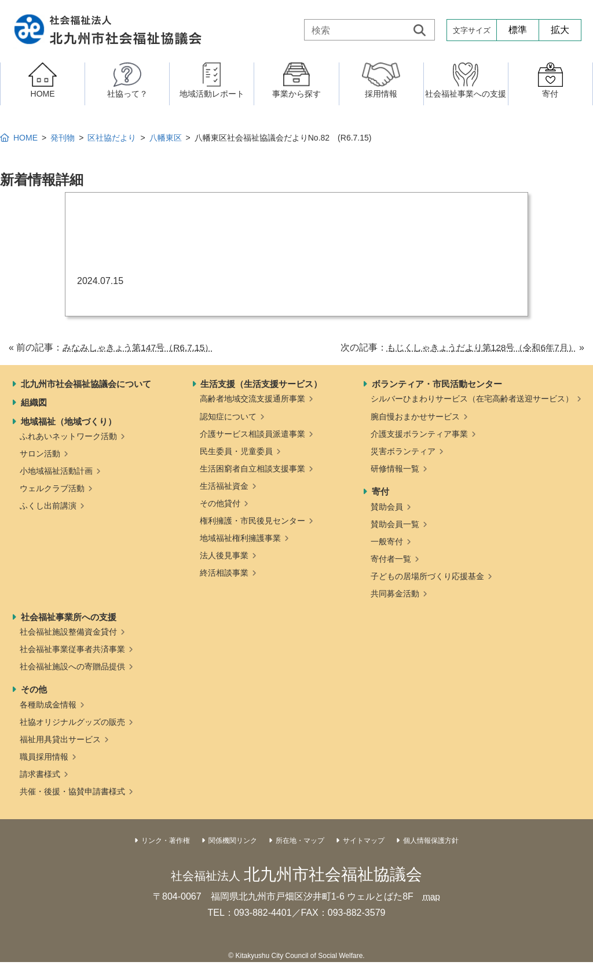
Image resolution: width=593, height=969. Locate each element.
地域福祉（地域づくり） (68, 421)
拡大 (560, 30)
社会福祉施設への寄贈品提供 (72, 666)
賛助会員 (387, 506)
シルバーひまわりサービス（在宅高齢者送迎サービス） (472, 398)
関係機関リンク (232, 841)
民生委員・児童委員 (236, 451)
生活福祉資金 (224, 486)
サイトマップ (364, 841)
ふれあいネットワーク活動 (68, 436)
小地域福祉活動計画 (56, 471)
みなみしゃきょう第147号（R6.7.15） (142, 347)
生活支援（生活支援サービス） (261, 384)
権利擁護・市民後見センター (252, 520)
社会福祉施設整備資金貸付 (68, 631)
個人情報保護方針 (431, 841)
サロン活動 (40, 453)
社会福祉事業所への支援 (68, 617)
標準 (517, 30)
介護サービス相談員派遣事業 (252, 434)
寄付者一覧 (391, 558)
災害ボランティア (403, 451)
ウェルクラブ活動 (52, 488)
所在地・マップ (300, 841)
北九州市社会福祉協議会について (86, 384)
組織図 (34, 402)
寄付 (380, 491)
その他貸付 (220, 503)
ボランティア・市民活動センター (437, 384)
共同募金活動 (395, 593)
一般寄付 (387, 541)
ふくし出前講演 (48, 505)
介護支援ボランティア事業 (419, 434)
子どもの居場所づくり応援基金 (427, 576)
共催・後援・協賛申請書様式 (72, 791)
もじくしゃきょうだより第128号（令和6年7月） (476, 347)
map (431, 896)
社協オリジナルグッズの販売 (72, 722)
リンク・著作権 (165, 841)
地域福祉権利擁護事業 (240, 538)
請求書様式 (40, 774)
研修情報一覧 (395, 468)
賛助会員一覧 (395, 524)
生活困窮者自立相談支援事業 (252, 468)
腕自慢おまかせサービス (415, 416)
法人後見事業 (224, 555)
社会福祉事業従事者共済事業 (72, 649)
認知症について (228, 416)
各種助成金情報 (48, 704)
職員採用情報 (44, 756)
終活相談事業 (224, 572)
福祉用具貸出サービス (60, 739)
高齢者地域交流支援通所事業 (252, 398)
